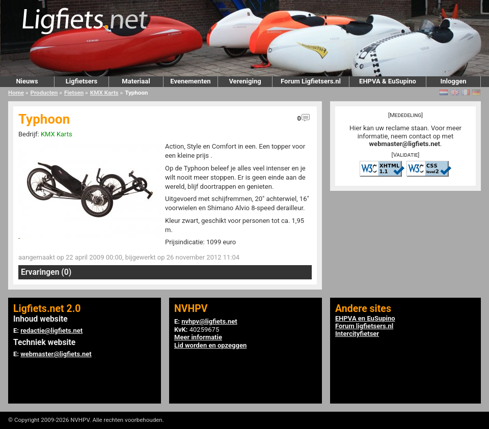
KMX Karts (104, 92)
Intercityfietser (357, 333)
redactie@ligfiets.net (51, 330)
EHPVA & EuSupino (387, 81)
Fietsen (74, 92)
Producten (44, 92)
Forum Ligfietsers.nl (311, 81)
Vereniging (245, 81)
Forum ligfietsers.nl (364, 326)
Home (16, 92)
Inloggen (453, 81)
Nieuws (27, 81)
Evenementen (190, 81)
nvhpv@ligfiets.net (209, 321)
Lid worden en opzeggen (210, 345)
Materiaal (136, 81)
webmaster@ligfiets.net (404, 144)
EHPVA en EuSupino (365, 318)
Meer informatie (198, 337)
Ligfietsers (81, 81)
